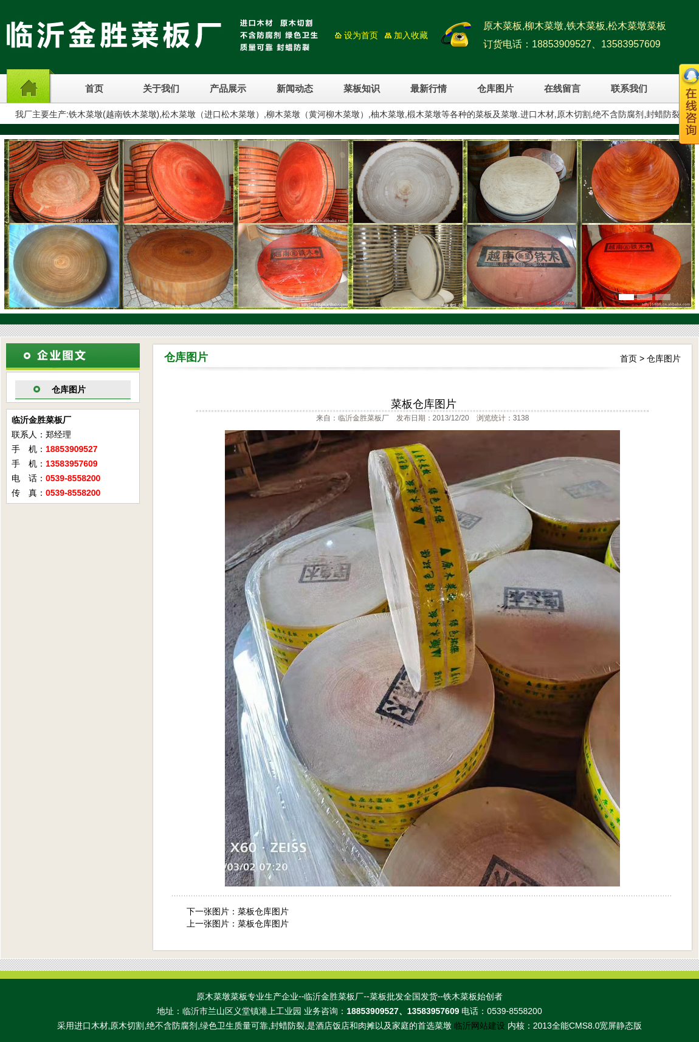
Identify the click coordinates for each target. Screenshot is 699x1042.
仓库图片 (495, 89)
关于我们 (161, 89)
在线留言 (562, 89)
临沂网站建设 (479, 1025)
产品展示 (228, 89)
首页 (94, 89)
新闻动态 (295, 89)
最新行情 (428, 89)
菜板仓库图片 (263, 911)
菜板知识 (361, 89)
